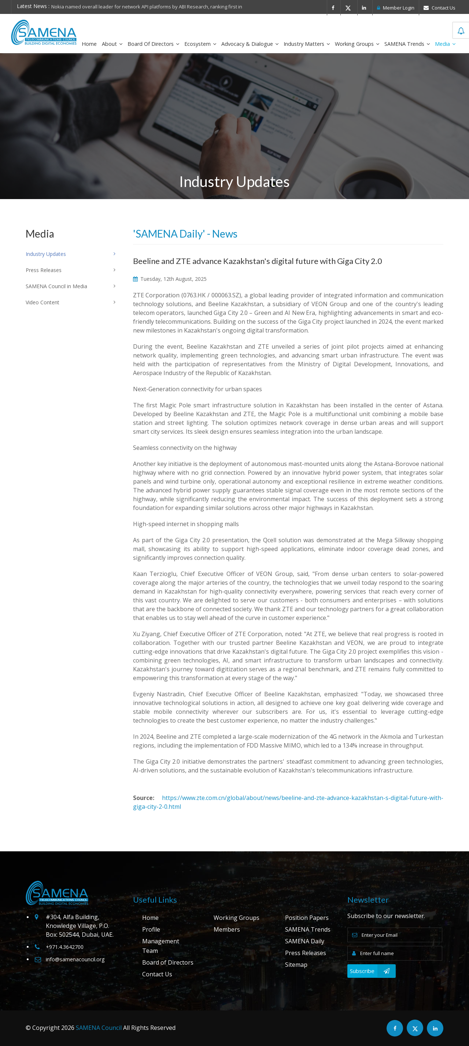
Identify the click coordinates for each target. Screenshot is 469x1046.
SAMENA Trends (407, 43)
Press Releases (305, 953)
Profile (151, 929)
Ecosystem (200, 43)
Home (89, 43)
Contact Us (439, 7)
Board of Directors (153, 43)
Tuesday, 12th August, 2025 (170, 278)
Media (445, 43)
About (112, 43)
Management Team (160, 946)
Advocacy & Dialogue (249, 43)
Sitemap (296, 965)
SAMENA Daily (304, 941)
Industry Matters (307, 43)
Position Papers (307, 918)
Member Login (395, 7)
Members (227, 929)
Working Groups (357, 43)
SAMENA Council (99, 1028)
